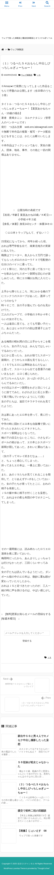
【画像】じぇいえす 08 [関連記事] (32, 830)
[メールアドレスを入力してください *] (27, 633)
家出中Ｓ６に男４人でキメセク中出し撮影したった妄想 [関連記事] (33, 740)
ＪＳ (39, 75)
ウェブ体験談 (17, 49)
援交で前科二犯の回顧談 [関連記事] (32, 810)
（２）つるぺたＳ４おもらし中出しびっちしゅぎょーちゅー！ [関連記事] (33, 788)
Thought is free (43, 868)
